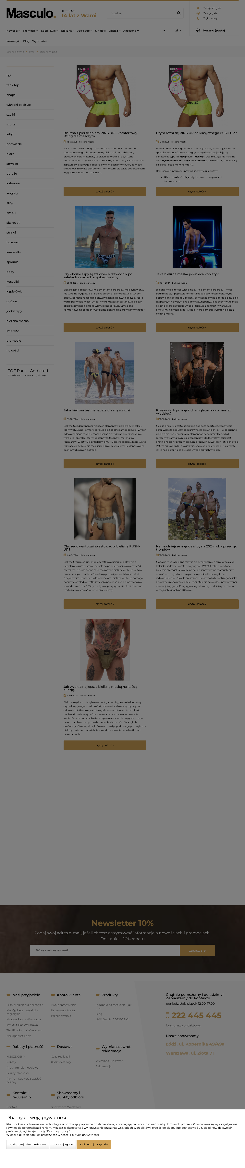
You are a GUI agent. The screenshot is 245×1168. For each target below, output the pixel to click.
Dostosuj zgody (63, 1144)
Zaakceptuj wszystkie (94, 1144)
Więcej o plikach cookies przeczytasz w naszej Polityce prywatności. (53, 1135)
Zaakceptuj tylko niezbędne (27, 1144)
